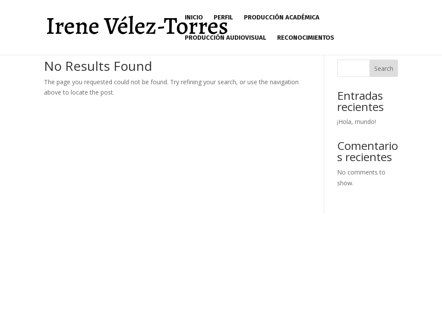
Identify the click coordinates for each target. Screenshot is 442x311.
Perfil (223, 17)
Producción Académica (281, 17)
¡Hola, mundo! (356, 121)
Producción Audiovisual (225, 38)
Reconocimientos (305, 38)
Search (383, 68)
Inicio (194, 17)
